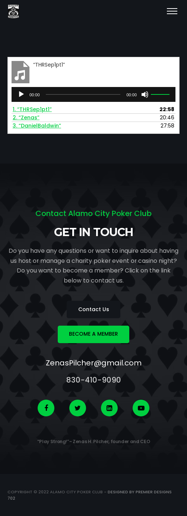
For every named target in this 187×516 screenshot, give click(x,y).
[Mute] (145, 94)
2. (26, 117)
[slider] (83, 94)
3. (37, 125)
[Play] (21, 94)
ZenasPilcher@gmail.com (94, 363)
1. (32, 109)
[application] (93, 94)
